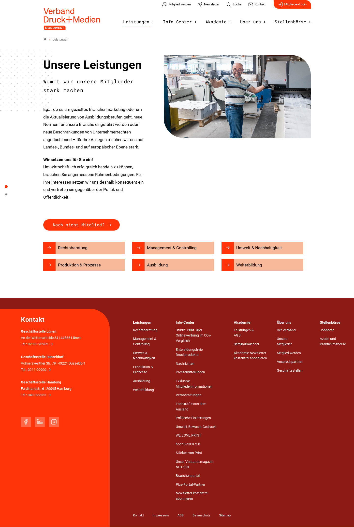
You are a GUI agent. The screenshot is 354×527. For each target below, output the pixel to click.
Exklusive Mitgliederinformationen (194, 384)
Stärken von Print (189, 453)
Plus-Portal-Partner (190, 485)
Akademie (221, 20)
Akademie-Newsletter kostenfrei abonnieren (250, 356)
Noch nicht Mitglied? (78, 225)
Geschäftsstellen (289, 370)
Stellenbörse (292, 20)
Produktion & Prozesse (143, 370)
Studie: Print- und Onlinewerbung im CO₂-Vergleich (193, 335)
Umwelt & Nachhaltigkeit (144, 356)
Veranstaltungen (188, 395)
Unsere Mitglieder (284, 342)
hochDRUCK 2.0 (188, 444)
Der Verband (286, 330)
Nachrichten (185, 364)
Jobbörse (327, 330)
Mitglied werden (289, 353)
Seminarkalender (246, 344)
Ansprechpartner (290, 362)
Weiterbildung (143, 390)
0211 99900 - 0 (39, 370)
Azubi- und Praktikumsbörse (333, 342)
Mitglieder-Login (292, 6)
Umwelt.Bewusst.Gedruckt (196, 427)
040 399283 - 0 (39, 395)
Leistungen (147, 20)
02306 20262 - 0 (40, 344)
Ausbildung (141, 381)
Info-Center (186, 20)
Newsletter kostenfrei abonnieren (192, 496)
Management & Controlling (144, 342)
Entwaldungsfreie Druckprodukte (189, 352)
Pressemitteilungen (190, 372)
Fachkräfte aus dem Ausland (191, 406)
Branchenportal (188, 476)
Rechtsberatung (145, 330)
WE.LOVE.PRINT (188, 436)
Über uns (254, 20)
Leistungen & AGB (244, 333)
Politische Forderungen (193, 418)
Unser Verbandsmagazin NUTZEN (194, 464)
